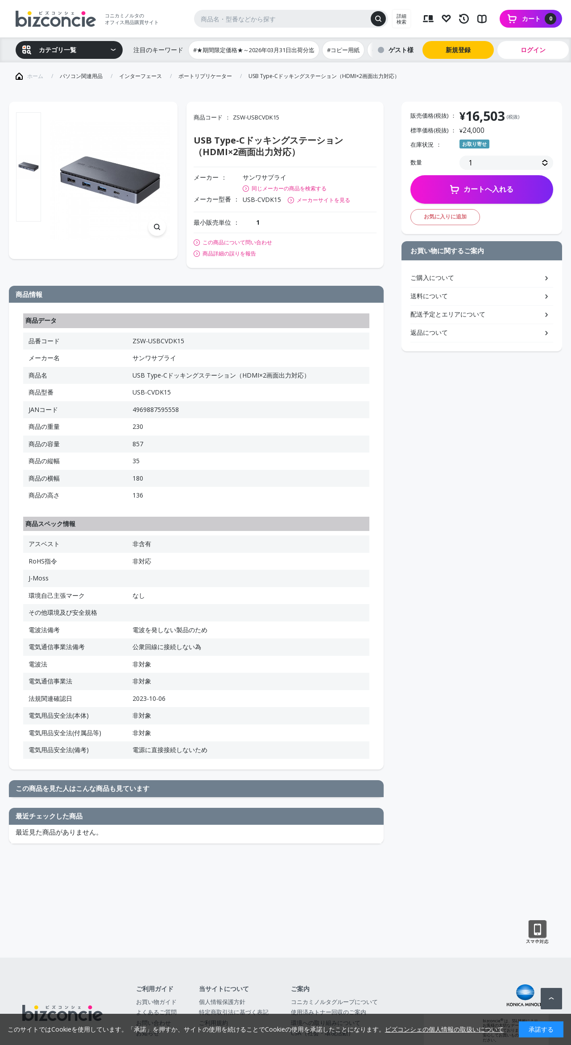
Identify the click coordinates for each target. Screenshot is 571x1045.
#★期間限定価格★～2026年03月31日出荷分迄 (253, 50)
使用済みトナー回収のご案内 (328, 1012)
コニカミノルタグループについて (334, 1002)
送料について (429, 296)
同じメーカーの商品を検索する (289, 188)
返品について (429, 332)
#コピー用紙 (343, 50)
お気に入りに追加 (445, 216)
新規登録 (458, 49)
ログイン (533, 49)
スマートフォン (537, 932)
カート (539, 19)
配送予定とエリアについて (447, 314)
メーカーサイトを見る (323, 200)
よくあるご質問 (156, 1012)
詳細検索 (401, 18)
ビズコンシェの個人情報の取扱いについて (444, 1029)
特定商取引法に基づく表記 (234, 1012)
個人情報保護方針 (222, 1002)
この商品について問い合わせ (237, 242)
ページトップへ (551, 998)
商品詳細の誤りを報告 (229, 253)
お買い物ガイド (156, 1002)
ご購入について (432, 277)
